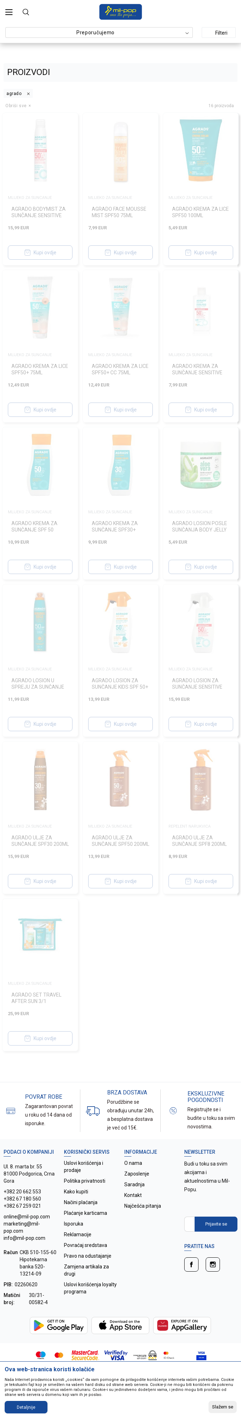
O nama (133, 1163)
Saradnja (134, 1184)
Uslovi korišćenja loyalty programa (90, 1288)
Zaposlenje (136, 1174)
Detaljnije (26, 1407)
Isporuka (73, 1224)
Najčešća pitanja (142, 1206)
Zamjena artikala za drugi (86, 1270)
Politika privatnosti (84, 1181)
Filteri (217, 33)
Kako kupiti (76, 1191)
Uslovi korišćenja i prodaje (83, 1166)
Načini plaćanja (80, 1202)
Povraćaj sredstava (85, 1245)
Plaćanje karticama (85, 1213)
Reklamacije (77, 1234)
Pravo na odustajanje (87, 1256)
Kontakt (133, 1195)
